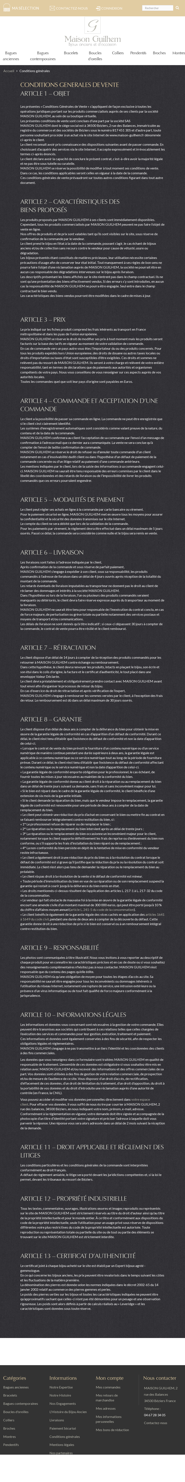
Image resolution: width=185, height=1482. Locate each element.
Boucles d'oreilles (16, 1412)
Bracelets (71, 53)
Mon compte (109, 1378)
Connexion (111, 8)
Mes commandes (108, 1387)
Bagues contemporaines (20, 1403)
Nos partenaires (61, 1453)
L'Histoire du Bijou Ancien (68, 1412)
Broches (159, 53)
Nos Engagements (62, 1403)
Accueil (8, 71)
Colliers (117, 53)
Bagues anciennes (16, 1387)
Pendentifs (138, 53)
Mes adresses (106, 1408)
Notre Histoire (60, 1395)
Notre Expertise (61, 1387)
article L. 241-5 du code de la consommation (102, 909)
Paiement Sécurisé (62, 1428)
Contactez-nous (72, 8)
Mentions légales (61, 1445)
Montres (178, 53)
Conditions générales (64, 1436)
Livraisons (56, 1420)
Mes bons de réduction (112, 1430)
